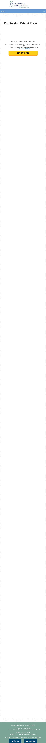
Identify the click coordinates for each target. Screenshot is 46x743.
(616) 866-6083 (25, 728)
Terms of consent (24, 48)
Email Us (30, 741)
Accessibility (15, 737)
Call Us (15, 741)
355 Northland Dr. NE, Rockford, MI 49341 (26, 730)
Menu (2, 11)
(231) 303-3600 (25, 733)
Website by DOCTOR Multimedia (31, 737)
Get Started (23, 53)
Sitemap (7, 737)
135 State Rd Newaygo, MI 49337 (26, 734)
